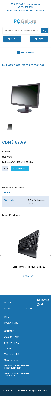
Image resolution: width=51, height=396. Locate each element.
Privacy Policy (11, 323)
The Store (30, 308)
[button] (38, 304)
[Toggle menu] (25, 52)
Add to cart (20, 168)
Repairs (8, 308)
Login (39, 39)
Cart (12, 39)
